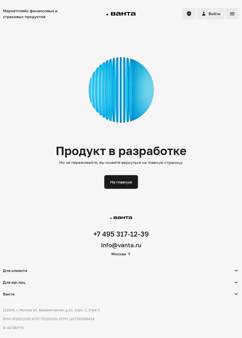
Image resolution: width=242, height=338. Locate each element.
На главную (121, 182)
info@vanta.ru (121, 244)
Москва (121, 253)
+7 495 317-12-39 (121, 234)
